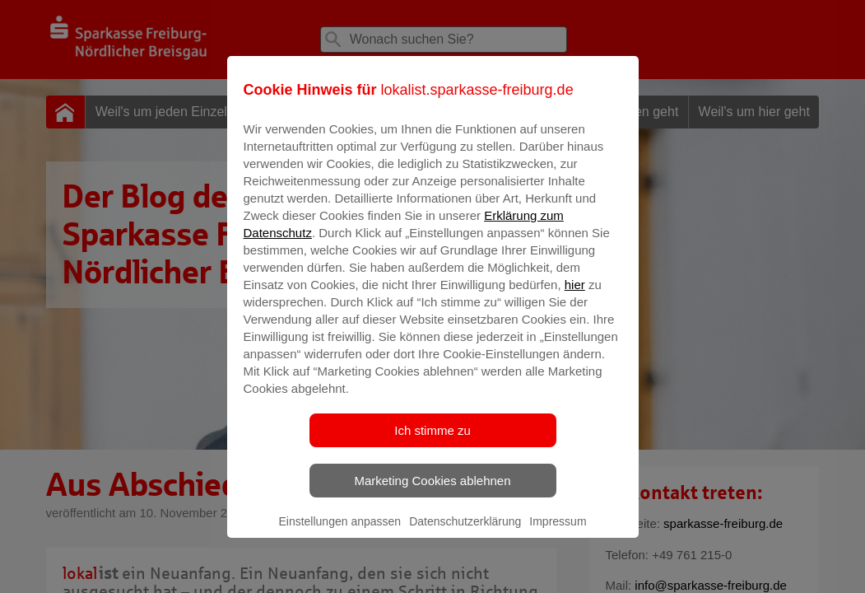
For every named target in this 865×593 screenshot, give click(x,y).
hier (575, 296)
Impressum (557, 532)
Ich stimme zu (432, 442)
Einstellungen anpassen (339, 532)
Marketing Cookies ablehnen (432, 492)
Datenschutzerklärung (465, 532)
